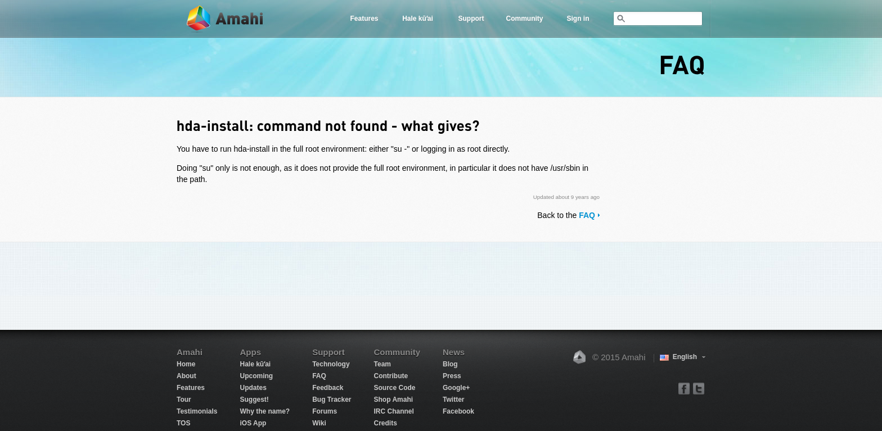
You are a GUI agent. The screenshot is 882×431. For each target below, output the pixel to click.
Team (382, 364)
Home (186, 364)
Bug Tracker (331, 399)
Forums (324, 411)
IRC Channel (394, 411)
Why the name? (265, 411)
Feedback (327, 388)
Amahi (225, 19)
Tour (184, 399)
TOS (183, 423)
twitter (698, 388)
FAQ (587, 215)
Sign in (578, 18)
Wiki (319, 423)
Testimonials (197, 411)
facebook (684, 388)
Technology (330, 364)
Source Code (395, 388)
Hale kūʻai (417, 18)
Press (452, 376)
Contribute (391, 376)
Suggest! (254, 399)
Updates (253, 388)
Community (524, 18)
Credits (385, 423)
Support (471, 18)
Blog (450, 364)
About (186, 376)
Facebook (458, 411)
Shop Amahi (393, 399)
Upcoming (256, 376)
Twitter (453, 399)
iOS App (253, 423)
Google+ (456, 388)
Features (364, 18)
